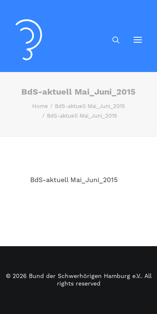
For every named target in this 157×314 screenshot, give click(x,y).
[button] (137, 40)
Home (40, 106)
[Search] (112, 40)
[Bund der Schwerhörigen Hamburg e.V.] (28, 40)
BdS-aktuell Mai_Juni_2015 (90, 106)
